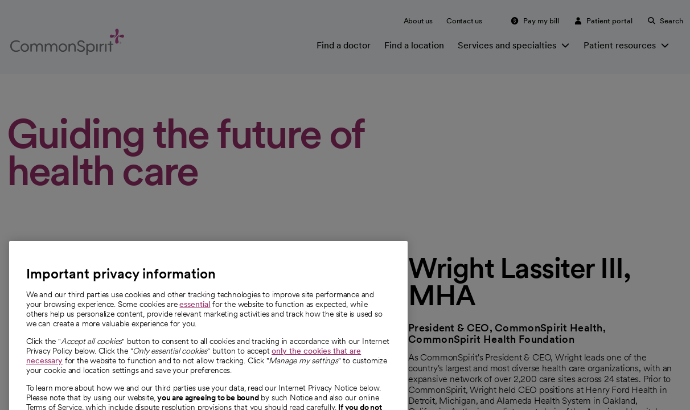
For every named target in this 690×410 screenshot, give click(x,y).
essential (194, 315)
